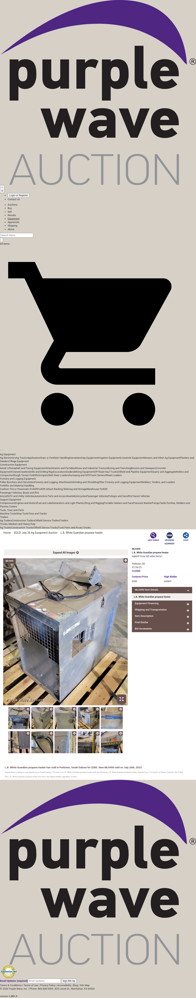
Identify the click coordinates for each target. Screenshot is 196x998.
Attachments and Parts (58, 468)
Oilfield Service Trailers (47, 520)
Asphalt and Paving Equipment (29, 468)
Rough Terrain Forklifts (25, 475)
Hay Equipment (90, 457)
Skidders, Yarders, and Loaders (158, 482)
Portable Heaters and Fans (118, 503)
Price (140, 576)
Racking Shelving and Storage (70, 489)
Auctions (12, 204)
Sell (10, 211)
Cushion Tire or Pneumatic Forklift (19, 489)
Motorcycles (79, 496)
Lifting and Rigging (93, 503)
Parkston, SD (138, 563)
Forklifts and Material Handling (17, 485)
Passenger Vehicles (97, 496)
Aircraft (4, 496)
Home (7, 532)
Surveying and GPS (79, 475)
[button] (98, 441)
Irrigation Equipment (109, 457)
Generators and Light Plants (67, 503)
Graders (69, 471)
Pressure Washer (142, 503)
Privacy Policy (47, 985)
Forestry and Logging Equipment (18, 478)
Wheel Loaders (113, 475)
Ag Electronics (8, 457)
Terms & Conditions (11, 985)
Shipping (12, 225)
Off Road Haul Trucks (106, 471)
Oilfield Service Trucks (45, 527)
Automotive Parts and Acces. (50, 496)
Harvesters (75, 457)
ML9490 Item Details (146, 589)
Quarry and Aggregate (164, 471)
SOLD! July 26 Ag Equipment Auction (35, 532)
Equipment (14, 218)
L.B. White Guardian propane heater (82, 532)
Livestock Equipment (132, 457)
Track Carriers (97, 475)
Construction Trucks (22, 527)
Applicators (33, 457)
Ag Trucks (5, 527)
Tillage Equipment (19, 461)
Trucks (87, 527)
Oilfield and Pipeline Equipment (135, 471)
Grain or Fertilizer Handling (54, 457)
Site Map (85, 985)
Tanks (163, 503)
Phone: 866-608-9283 (41, 988)
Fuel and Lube (44, 503)
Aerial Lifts (6, 468)
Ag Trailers (6, 520)
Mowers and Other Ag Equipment (162, 457)
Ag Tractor (21, 457)
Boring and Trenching (119, 468)
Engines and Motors (26, 503)
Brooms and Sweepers (143, 468)
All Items (5, 243)
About (11, 229)
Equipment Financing (146, 603)
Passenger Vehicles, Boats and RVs (19, 492)
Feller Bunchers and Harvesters (17, 482)
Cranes (16, 471)
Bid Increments (143, 628)
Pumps (156, 503)
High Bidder (170, 576)
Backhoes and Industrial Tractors (89, 468)
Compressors (7, 503)
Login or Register (18, 195)
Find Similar (141, 622)
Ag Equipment (8, 454)
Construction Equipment (13, 464)
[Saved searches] (2, 189)
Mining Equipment (84, 471)
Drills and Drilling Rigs (41, 471)
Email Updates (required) (14, 980)
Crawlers (24, 471)
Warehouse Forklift (97, 489)
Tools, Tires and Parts (12, 510)
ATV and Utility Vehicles (21, 496)
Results (12, 215)
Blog (75, 985)
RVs (130, 496)
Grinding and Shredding (86, 482)
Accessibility (64, 985)
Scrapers (43, 475)
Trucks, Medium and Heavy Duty (17, 523)
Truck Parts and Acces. (70, 527)
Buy (10, 208)
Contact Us (14, 199)
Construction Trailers (23, 520)
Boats (69, 496)
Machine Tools (8, 513)
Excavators (59, 471)
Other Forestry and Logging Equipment (120, 482)
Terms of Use (31, 985)
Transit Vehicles (141, 496)
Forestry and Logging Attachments (53, 482)
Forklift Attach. (46, 489)
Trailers (4, 517)
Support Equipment (10, 499)
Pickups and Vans (118, 496)
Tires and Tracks (38, 513)
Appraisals (13, 222)
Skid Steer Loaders (58, 475)
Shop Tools (22, 513)
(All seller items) (154, 556)
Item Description (144, 616)
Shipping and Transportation (151, 609)
